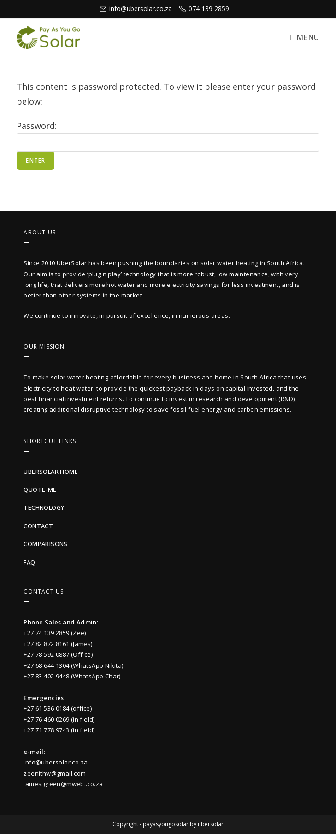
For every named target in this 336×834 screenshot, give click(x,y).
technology (44, 507)
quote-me (40, 489)
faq (29, 562)
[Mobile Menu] (304, 37)
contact (38, 526)
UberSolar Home (51, 471)
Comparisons (45, 544)
